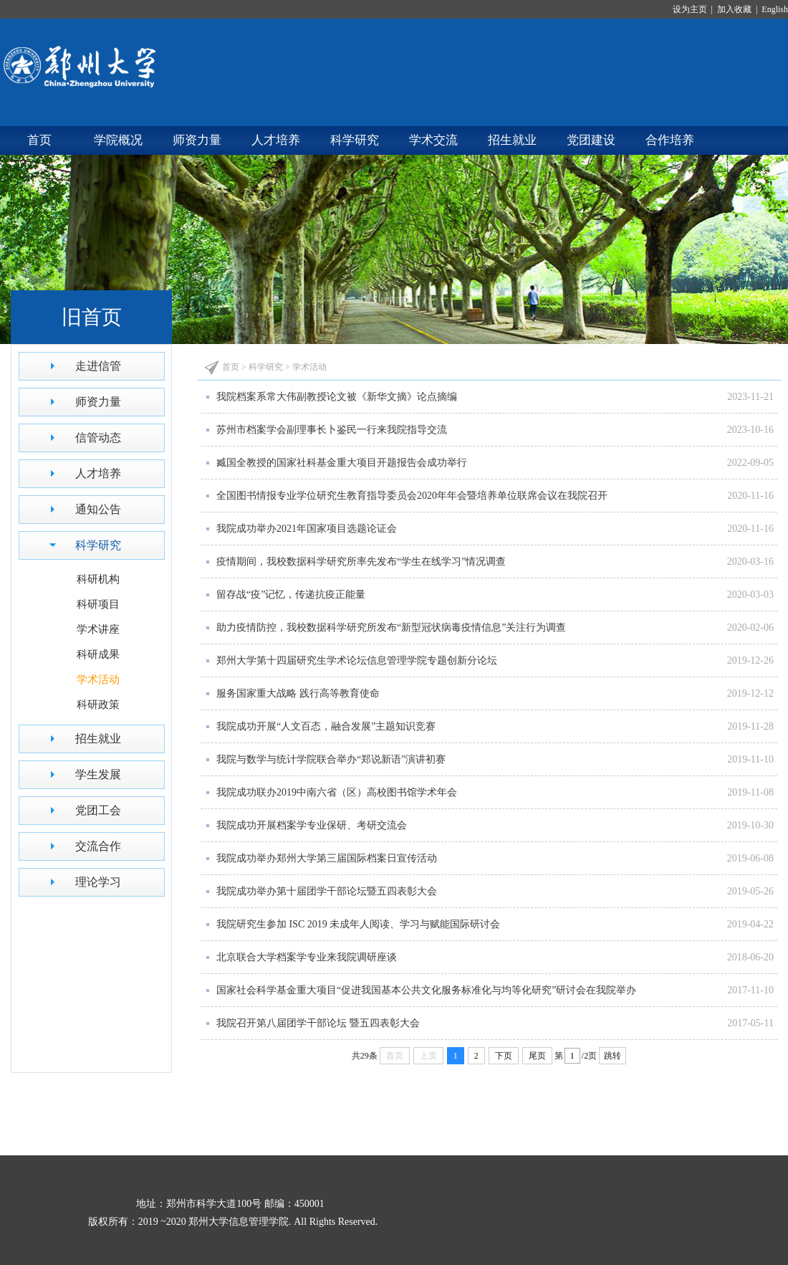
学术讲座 (98, 629)
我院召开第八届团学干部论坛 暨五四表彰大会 (318, 1023)
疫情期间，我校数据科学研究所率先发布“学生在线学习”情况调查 (361, 561)
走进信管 (98, 366)
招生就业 (512, 140)
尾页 (537, 1056)
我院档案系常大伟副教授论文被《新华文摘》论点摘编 (336, 396)
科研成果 (98, 654)
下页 (503, 1056)
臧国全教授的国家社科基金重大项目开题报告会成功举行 (341, 462)
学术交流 (433, 140)
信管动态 (98, 437)
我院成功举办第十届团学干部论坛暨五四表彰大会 (326, 891)
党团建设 (591, 140)
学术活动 (98, 679)
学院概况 (118, 140)
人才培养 (275, 140)
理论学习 (98, 882)
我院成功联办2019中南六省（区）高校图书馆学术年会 (336, 792)
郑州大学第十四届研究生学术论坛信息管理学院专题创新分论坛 (356, 660)
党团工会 (98, 810)
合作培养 (669, 140)
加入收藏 (735, 9)
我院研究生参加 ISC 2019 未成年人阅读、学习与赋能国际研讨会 (358, 924)
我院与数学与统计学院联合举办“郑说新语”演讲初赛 (331, 759)
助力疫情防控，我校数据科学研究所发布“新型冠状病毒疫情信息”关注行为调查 (391, 627)
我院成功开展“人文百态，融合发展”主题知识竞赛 (326, 726)
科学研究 (354, 140)
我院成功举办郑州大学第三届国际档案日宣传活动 (326, 858)
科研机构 (98, 579)
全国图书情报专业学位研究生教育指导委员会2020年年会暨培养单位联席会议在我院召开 (411, 495)
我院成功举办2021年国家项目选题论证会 (306, 528)
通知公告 (98, 509)
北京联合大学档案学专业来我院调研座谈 (306, 957)
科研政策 (98, 704)
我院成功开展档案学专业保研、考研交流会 (311, 825)
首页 (39, 140)
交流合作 (98, 846)
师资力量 (197, 140)
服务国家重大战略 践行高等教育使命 (298, 693)
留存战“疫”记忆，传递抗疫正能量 (290, 594)
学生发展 (98, 774)
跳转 (612, 1056)
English (773, 9)
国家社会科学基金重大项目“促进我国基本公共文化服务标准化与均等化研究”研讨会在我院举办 (426, 990)
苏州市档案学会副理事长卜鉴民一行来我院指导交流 (331, 429)
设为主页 (692, 9)
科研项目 (98, 604)
